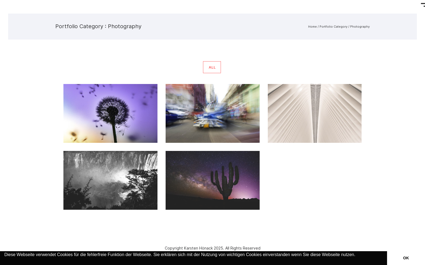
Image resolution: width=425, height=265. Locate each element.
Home (312, 26)
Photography (360, 26)
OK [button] (406, 258)
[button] (5, 262)
